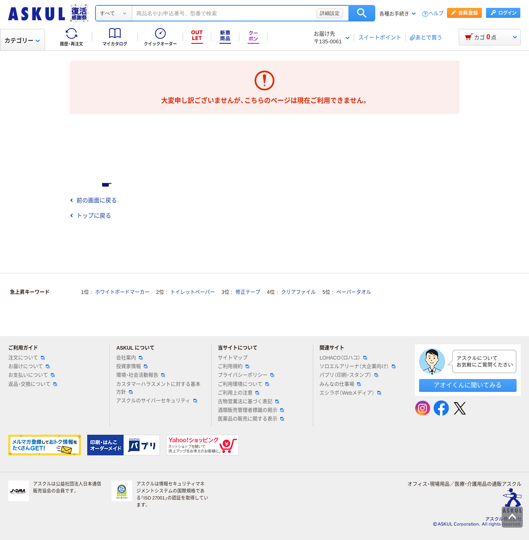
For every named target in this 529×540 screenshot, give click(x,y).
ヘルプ (436, 14)
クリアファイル (298, 292)
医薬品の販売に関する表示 (251, 419)
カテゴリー (22, 40)
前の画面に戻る (93, 200)
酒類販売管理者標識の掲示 (251, 410)
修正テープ (248, 292)
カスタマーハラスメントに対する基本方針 (158, 388)
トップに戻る (90, 215)
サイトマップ (233, 358)
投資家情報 (132, 366)
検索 (361, 13)
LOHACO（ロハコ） (343, 358)
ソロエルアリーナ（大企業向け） (357, 366)
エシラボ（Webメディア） (350, 393)
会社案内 (129, 358)
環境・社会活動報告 (140, 375)
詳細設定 (330, 13)
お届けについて (29, 366)
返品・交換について (32, 384)
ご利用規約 (233, 366)
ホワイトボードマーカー (122, 292)
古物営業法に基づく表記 (248, 402)
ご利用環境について (243, 384)
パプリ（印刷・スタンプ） (348, 375)
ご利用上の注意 (238, 393)
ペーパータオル (353, 292)
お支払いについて (31, 375)
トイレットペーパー (192, 292)
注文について (26, 358)
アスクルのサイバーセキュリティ (156, 401)
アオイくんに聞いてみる (468, 384)
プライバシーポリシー (246, 375)
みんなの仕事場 (340, 384)
